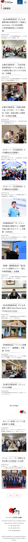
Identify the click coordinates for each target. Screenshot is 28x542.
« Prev (10, 495)
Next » (17, 495)
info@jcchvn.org (16, 530)
